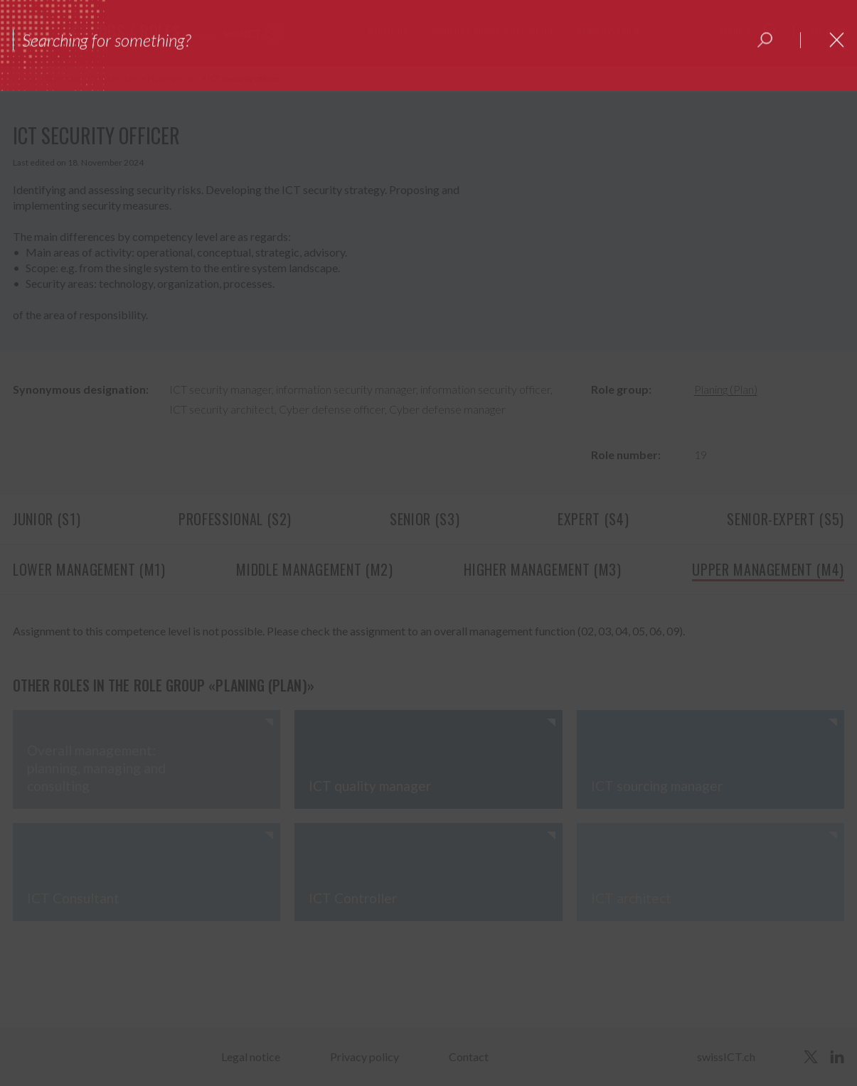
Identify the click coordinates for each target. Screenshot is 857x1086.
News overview (608, 31)
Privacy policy (364, 1056)
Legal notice (250, 1056)
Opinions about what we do (492, 31)
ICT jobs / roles (124, 30)
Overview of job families (92, 78)
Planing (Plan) (173, 78)
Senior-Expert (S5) (785, 518)
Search (733, 31)
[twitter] (811, 1056)
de (818, 31)
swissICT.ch (726, 1056)
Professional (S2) (235, 518)
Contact (469, 1056)
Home (25, 78)
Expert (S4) (593, 518)
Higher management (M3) (542, 569)
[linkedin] (837, 1056)
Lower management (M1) (89, 569)
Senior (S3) (424, 518)
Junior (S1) (46, 518)
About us (388, 31)
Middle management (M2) (314, 569)
